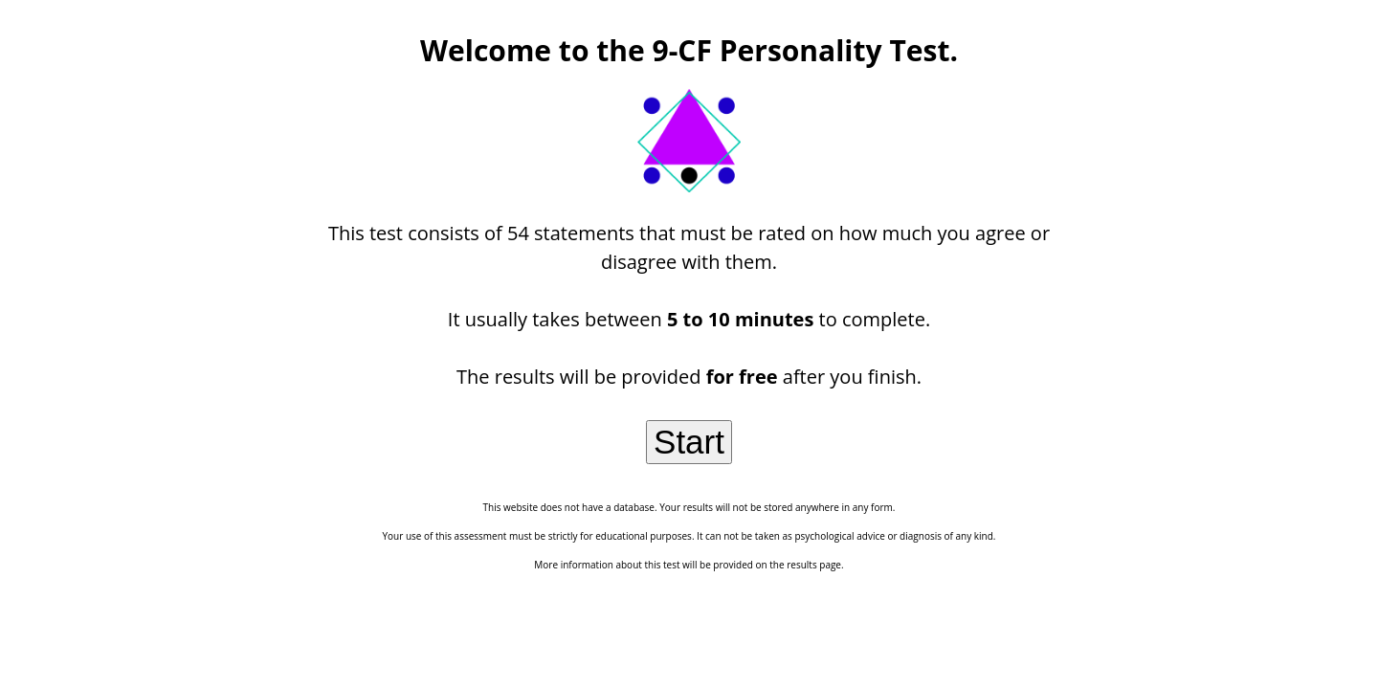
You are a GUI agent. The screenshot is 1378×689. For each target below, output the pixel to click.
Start (689, 441)
